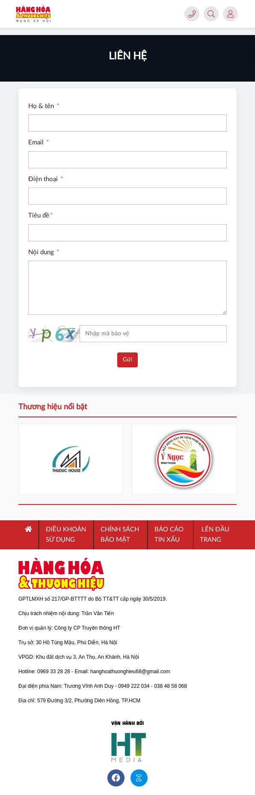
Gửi (127, 360)
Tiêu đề (40, 215)
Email (38, 142)
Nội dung (43, 252)
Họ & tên (43, 106)
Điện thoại (45, 179)
